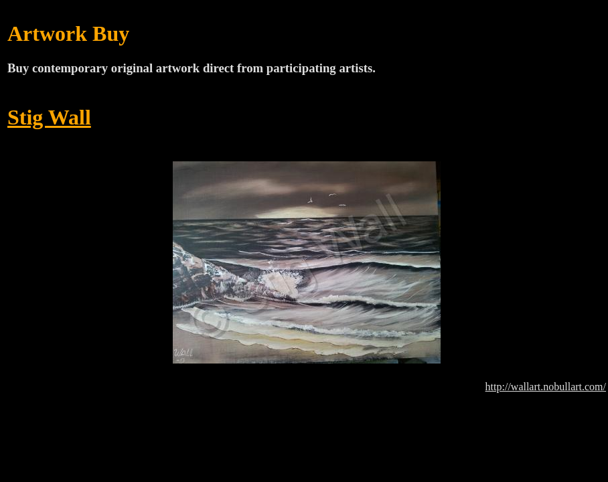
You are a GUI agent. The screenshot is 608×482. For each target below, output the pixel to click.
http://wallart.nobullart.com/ (545, 386)
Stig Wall (49, 117)
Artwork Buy (68, 33)
